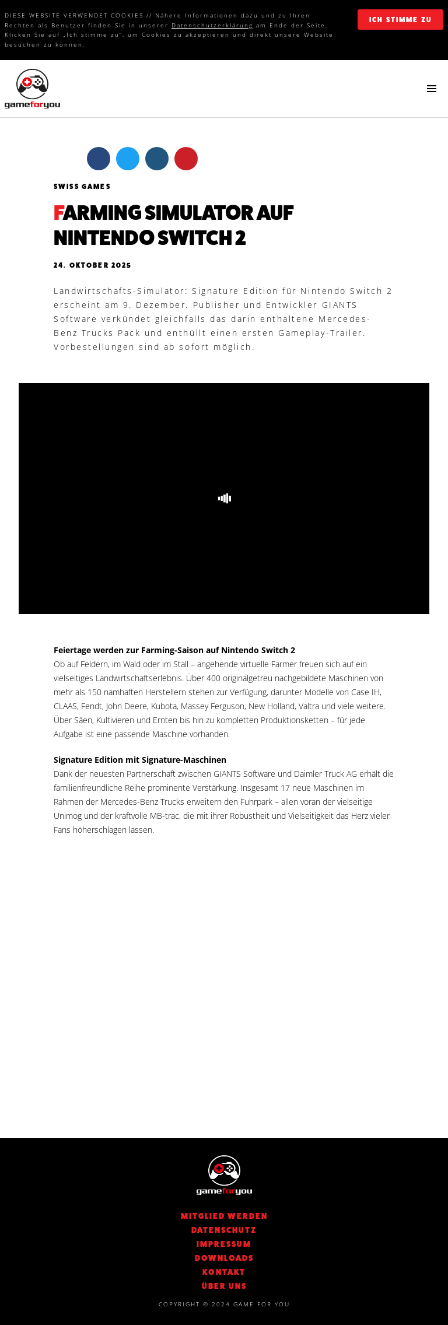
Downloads (224, 1258)
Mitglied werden (224, 1216)
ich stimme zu (400, 20)
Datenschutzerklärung (212, 25)
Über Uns (224, 1286)
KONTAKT (224, 1272)
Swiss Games (82, 187)
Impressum (224, 1244)
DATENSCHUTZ (224, 1230)
